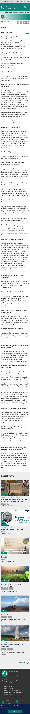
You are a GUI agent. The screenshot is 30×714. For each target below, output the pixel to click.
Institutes (16, 12)
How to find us (14, 680)
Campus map (14, 682)
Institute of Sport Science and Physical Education (14, 696)
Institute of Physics (7, 694)
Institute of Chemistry (8, 688)
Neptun (12, 1)
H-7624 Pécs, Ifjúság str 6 (17, 675)
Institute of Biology (7, 686)
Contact (28, 1)
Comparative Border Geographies (12, 529)
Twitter (21, 22)
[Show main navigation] (28, 7)
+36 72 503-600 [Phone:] (15, 677)
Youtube (21, 700)
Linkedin (24, 22)
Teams (17, 1)
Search (25, 7)
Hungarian (1, 1)
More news (23, 663)
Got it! (15, 711)
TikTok (20, 703)
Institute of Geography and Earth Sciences (13, 690)
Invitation (4, 557)
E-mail (27, 22)
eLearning (22, 1)
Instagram (7, 703)
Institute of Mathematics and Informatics (12, 692)
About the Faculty (8, 12)
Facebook (18, 22)
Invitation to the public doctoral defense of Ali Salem (12, 586)
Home (1, 12)
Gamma (8, 1)
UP (4, 1)
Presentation (5, 615)
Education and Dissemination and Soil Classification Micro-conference (14, 500)
